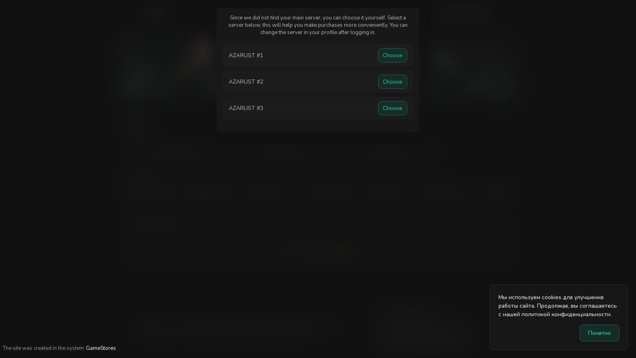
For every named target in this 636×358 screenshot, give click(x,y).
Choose (392, 55)
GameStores (101, 348)
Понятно (599, 333)
